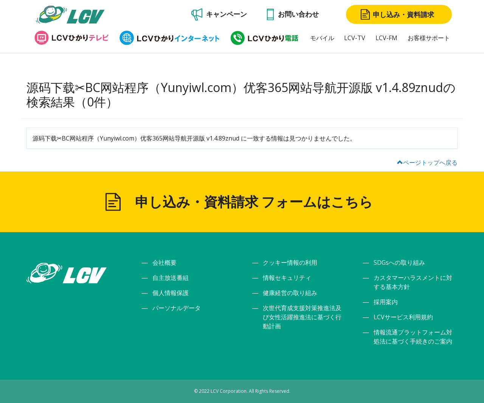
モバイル (322, 38)
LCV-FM (386, 38)
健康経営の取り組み (290, 293)
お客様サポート (429, 38)
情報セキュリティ (287, 277)
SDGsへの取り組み (399, 262)
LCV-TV (354, 38)
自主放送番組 (170, 277)
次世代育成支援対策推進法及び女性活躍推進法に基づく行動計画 (302, 317)
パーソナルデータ (176, 308)
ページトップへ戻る (427, 162)
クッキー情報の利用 (290, 262)
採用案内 (386, 302)
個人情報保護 (170, 293)
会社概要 (164, 262)
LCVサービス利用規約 (403, 317)
